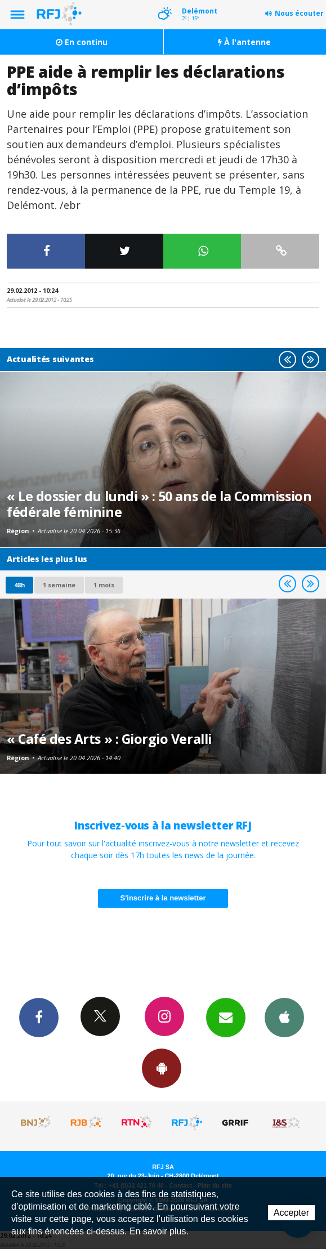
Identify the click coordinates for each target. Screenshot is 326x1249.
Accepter (291, 1212)
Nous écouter (299, 13)
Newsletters (225, 1017)
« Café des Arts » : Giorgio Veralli (109, 739)
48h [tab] (19, 585)
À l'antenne (244, 42)
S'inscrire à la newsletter (163, 898)
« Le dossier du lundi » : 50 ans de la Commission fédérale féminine (159, 504)
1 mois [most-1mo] (103, 585)
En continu (82, 42)
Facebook (39, 1017)
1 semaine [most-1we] (59, 585)
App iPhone (284, 1017)
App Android (161, 1068)
